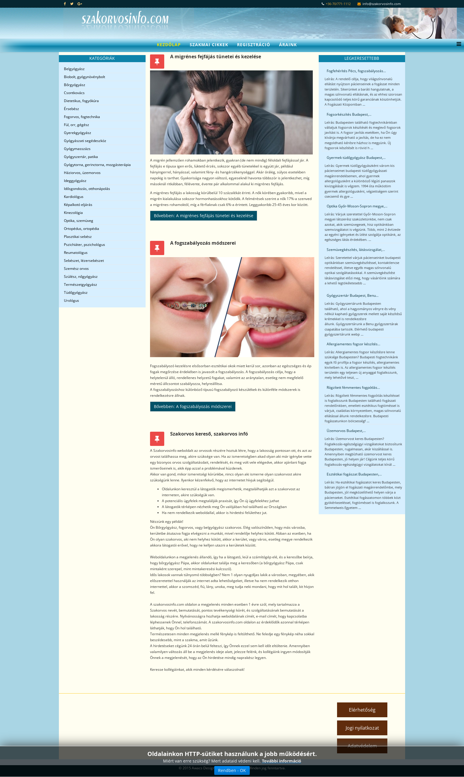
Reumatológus (76, 252)
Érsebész (71, 108)
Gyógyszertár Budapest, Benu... (352, 295)
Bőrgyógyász (74, 84)
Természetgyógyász (80, 284)
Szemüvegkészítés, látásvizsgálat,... (356, 249)
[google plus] (80, 3)
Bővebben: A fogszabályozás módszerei (193, 406)
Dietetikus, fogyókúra (81, 100)
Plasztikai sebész (78, 236)
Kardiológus (73, 196)
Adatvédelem (362, 746)
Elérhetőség (362, 710)
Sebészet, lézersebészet (84, 260)
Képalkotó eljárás (78, 204)
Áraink (288, 44)
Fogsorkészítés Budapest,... (349, 114)
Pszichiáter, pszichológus (84, 244)
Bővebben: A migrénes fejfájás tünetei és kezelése (203, 215)
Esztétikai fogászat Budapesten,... (354, 474)
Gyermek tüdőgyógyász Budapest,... (356, 157)
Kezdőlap (169, 44)
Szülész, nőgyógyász (81, 276)
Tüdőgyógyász (76, 292)
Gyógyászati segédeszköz (85, 140)
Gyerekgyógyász (77, 132)
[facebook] (65, 3)
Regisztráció (253, 44)
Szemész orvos (76, 268)
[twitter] (71, 3)
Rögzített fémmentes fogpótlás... (353, 387)
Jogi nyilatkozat (362, 728)
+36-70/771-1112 (338, 3)
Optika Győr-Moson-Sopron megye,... (357, 206)
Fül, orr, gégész (76, 124)
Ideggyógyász (75, 180)
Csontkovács (74, 92)
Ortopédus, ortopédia (81, 228)
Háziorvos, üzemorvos (82, 172)
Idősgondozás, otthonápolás (87, 188)
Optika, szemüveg (78, 220)
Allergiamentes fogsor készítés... (353, 343)
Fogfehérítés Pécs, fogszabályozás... (356, 70)
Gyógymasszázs (77, 148)
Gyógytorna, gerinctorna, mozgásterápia (97, 164)
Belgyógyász (74, 68)
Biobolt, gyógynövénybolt (84, 76)
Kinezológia (73, 212)
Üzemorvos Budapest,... (346, 430)
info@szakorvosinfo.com (381, 3)
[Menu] (457, 44)
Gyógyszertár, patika (81, 156)
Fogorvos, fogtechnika (82, 116)
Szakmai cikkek (209, 44)
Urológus (71, 300)
